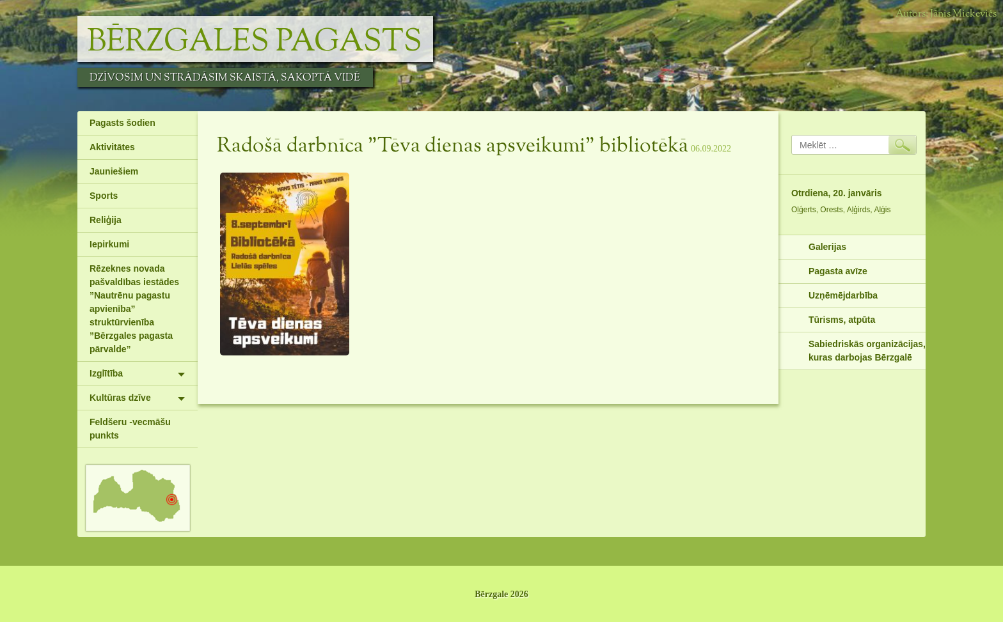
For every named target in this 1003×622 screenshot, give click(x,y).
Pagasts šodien (122, 123)
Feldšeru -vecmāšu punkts (130, 428)
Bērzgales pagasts (254, 42)
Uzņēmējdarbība (843, 295)
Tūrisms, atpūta (842, 320)
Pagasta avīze (838, 271)
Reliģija (106, 220)
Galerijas (827, 247)
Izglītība (106, 373)
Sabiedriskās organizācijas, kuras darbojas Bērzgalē (867, 350)
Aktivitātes (112, 147)
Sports (104, 195)
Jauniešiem (114, 171)
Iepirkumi (109, 244)
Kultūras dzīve (120, 398)
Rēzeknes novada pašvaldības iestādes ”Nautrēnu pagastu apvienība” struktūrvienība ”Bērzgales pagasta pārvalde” (134, 308)
